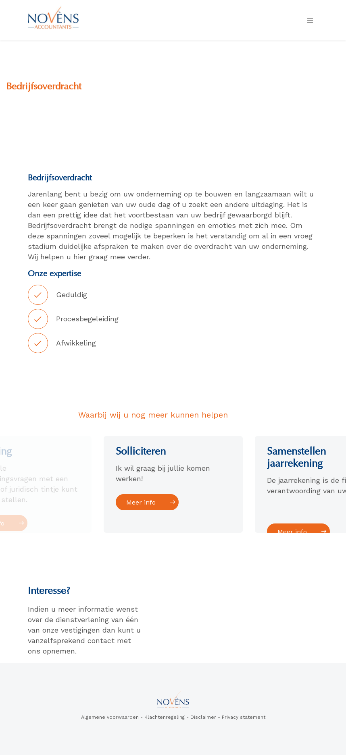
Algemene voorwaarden (110, 717)
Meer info (141, 502)
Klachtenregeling (164, 717)
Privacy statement (243, 717)
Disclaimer (203, 717)
